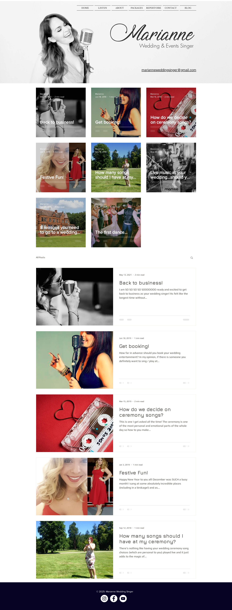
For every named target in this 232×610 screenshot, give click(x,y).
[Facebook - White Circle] (113, 598)
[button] (191, 258)
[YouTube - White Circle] (123, 598)
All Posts (40, 257)
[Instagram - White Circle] (104, 598)
